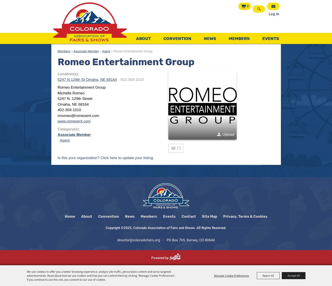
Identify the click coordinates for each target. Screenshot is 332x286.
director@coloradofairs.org (138, 240)
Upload (228, 134)
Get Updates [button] (273, 6)
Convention (177, 38)
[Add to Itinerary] (179, 148)
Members (239, 38)
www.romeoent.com (74, 121)
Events (270, 38)
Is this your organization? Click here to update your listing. (106, 158)
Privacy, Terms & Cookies (245, 216)
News (210, 38)
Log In (274, 14)
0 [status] (248, 6)
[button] (202, 105)
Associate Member (86, 51)
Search (259, 9)
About (143, 38)
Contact (189, 216)
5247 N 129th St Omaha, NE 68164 (87, 80)
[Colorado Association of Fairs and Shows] (90, 22)
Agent (106, 51)
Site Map (209, 216)
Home (70, 216)
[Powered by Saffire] (176, 258)
